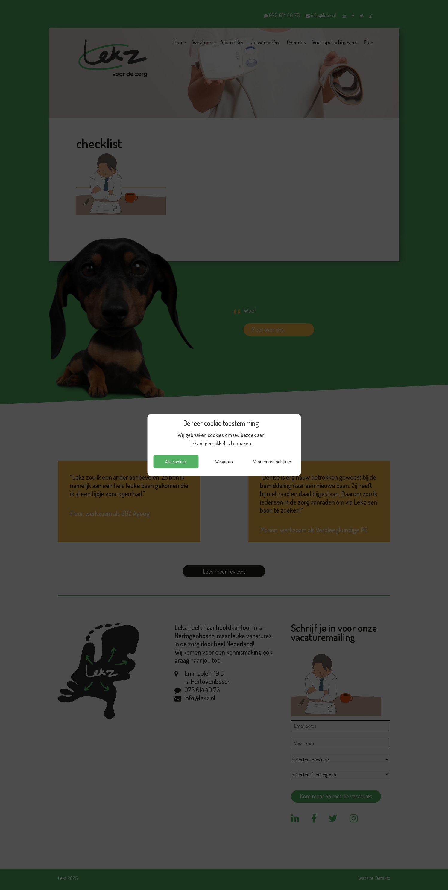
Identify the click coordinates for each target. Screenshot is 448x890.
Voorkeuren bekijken (272, 461)
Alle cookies (176, 461)
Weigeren (224, 461)
